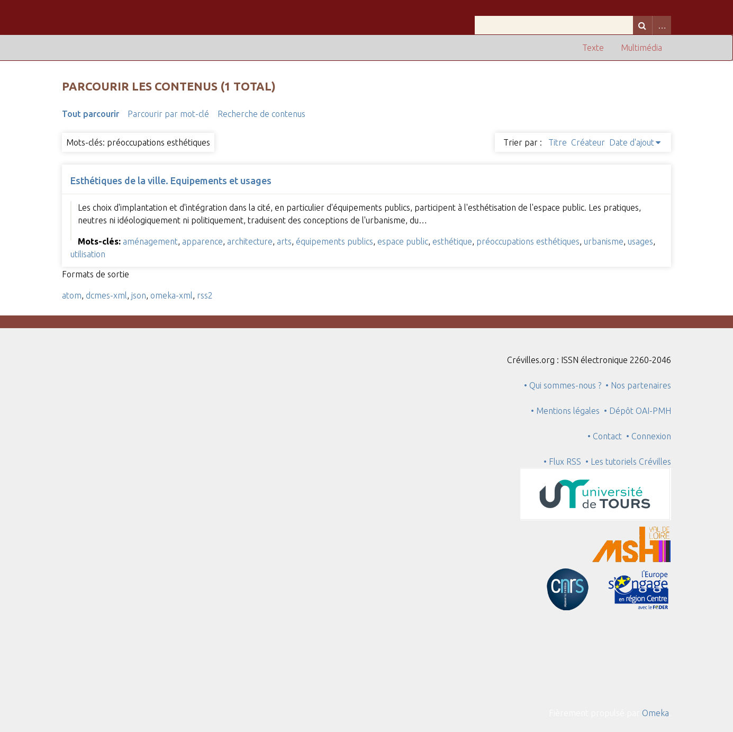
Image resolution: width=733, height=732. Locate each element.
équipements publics (334, 241)
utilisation (87, 254)
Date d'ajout (631, 142)
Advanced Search (661, 25)
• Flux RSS (562, 461)
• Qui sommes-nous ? (562, 385)
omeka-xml (171, 295)
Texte (593, 47)
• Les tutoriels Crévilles (628, 461)
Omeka (655, 713)
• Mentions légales (565, 410)
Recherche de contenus (261, 114)
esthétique (452, 241)
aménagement (150, 241)
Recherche (642, 25)
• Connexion (648, 436)
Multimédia (641, 47)
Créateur (588, 142)
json (138, 295)
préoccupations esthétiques (528, 241)
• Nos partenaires (638, 385)
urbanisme (603, 241)
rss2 (205, 295)
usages (640, 241)
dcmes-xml (106, 295)
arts (284, 241)
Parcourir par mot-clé (168, 114)
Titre (557, 142)
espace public (402, 241)
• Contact (606, 436)
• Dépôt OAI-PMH (637, 410)
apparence (202, 241)
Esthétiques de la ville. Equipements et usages (171, 180)
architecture (250, 241)
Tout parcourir (90, 114)
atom (72, 295)
